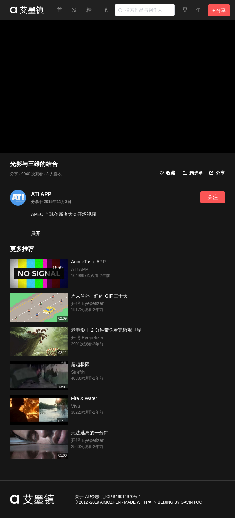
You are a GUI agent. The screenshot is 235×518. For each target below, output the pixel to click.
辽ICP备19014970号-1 (121, 496)
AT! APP (41, 194)
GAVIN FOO (191, 502)
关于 (79, 496)
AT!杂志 (92, 496)
